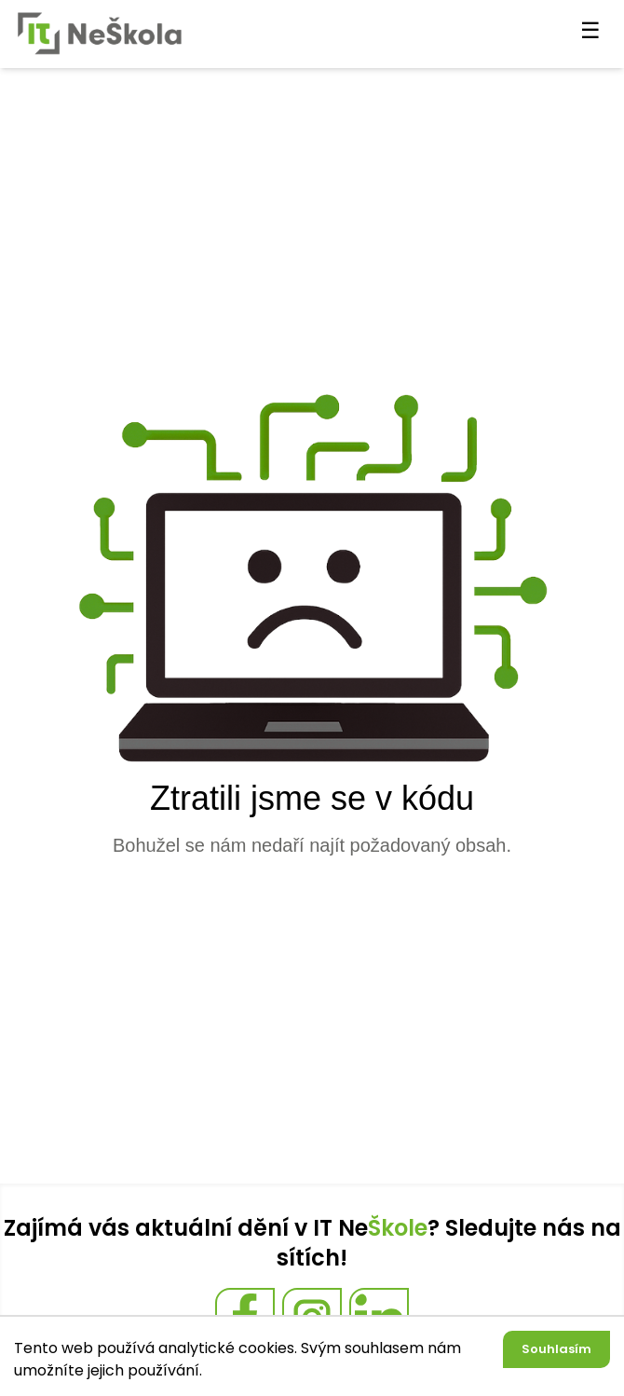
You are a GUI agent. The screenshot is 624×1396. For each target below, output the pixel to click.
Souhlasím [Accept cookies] (556, 1349)
